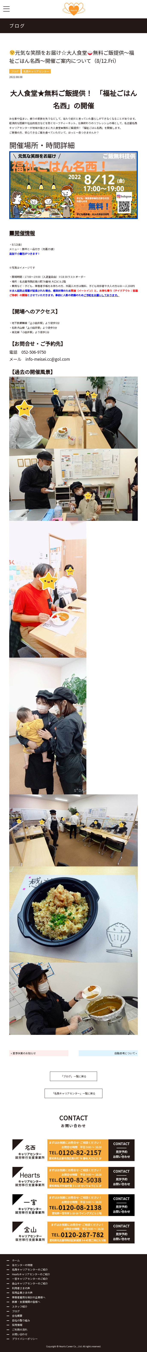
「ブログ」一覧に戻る (73, 1076)
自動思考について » (125, 1053)
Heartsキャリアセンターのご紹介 (31, 1274)
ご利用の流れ (19, 1329)
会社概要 (17, 1315)
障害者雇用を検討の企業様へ (28, 1297)
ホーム (16, 1260)
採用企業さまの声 (22, 1292)
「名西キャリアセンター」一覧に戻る (73, 1093)
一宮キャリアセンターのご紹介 (30, 1278)
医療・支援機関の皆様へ (26, 1301)
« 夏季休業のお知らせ (23, 1053)
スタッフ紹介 (19, 1306)
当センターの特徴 (22, 1265)
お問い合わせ (19, 1334)
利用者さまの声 (21, 1288)
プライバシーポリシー (25, 1338)
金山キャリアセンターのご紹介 (30, 1283)
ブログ (16, 1311)
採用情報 (17, 1325)
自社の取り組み (21, 1320)
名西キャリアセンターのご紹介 (30, 1269)
